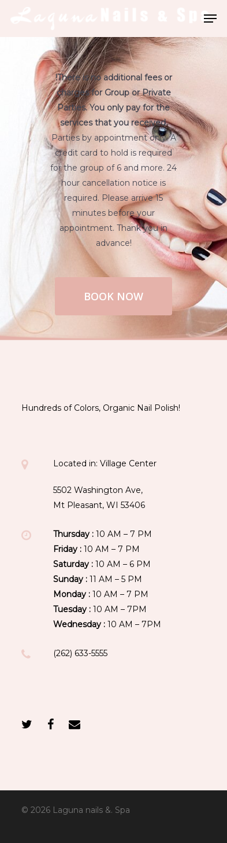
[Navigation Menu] (210, 18)
